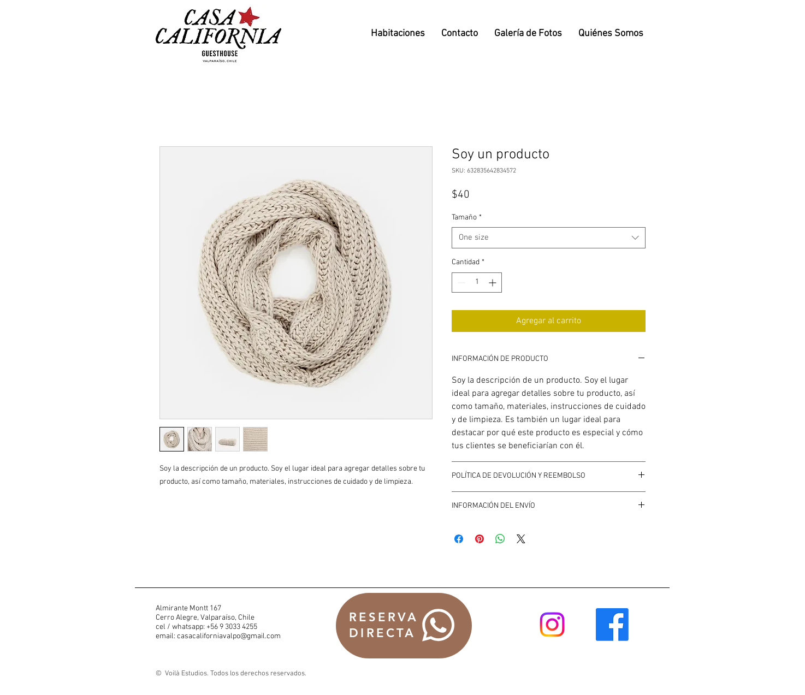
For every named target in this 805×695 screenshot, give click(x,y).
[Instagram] (552, 624)
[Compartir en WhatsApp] (500, 538)
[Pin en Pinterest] (479, 538)
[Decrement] (460, 282)
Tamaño (467, 217)
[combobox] (549, 237)
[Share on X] (521, 538)
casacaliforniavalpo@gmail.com (229, 636)
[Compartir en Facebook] (458, 538)
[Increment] (493, 282)
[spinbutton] (477, 282)
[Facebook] (612, 624)
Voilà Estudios (185, 673)
